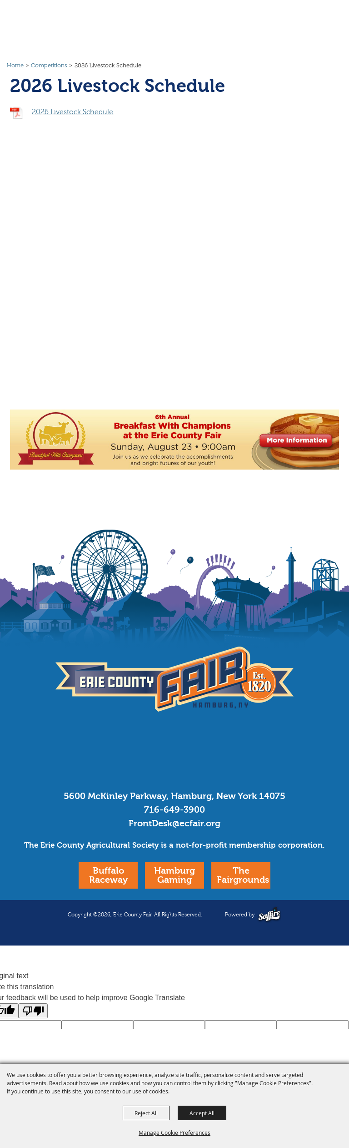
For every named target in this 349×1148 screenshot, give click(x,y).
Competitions (49, 65)
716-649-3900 (174, 809)
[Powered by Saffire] (269, 914)
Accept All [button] (201, 1113)
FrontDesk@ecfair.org (174, 823)
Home (15, 65)
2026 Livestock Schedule (72, 112)
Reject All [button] (146, 1113)
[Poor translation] (33, 1010)
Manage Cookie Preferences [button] (174, 1132)
